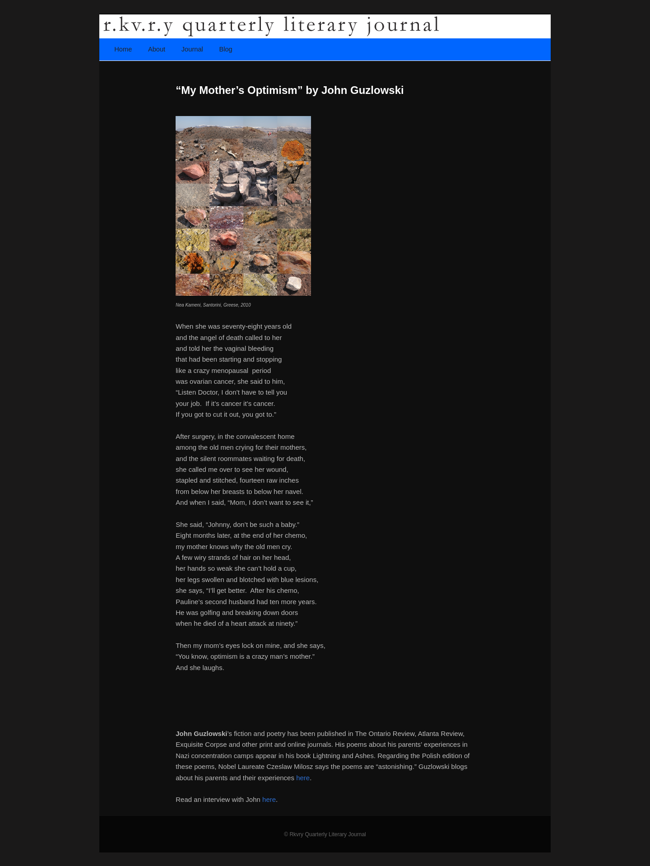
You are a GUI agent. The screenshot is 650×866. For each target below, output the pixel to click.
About (156, 49)
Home (123, 49)
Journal (192, 49)
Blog (225, 49)
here (303, 778)
